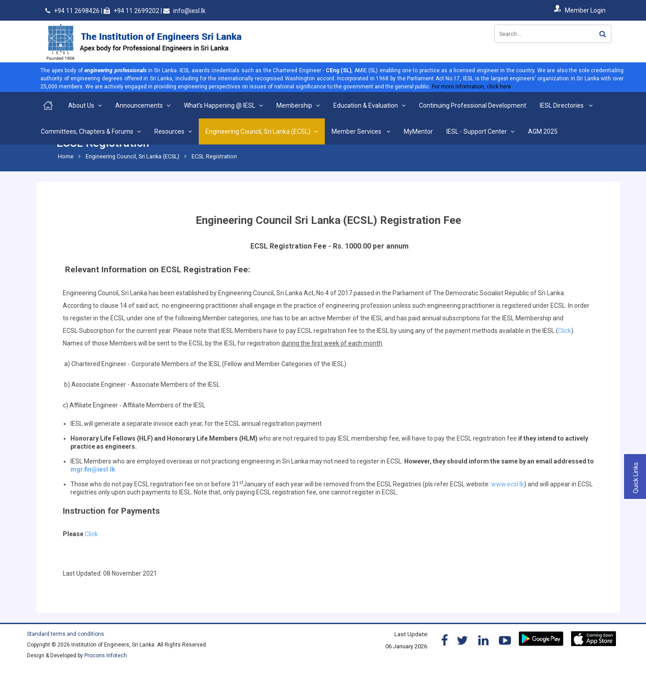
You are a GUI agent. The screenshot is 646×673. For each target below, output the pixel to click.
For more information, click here (471, 86)
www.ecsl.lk (507, 484)
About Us (81, 105)
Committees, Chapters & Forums (87, 131)
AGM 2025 (543, 131)
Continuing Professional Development (472, 105)
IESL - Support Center (476, 131)
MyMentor (418, 131)
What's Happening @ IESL (219, 105)
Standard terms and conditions (65, 634)
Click (564, 330)
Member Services (357, 131)
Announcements (139, 105)
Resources (169, 131)
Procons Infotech (105, 655)
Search (602, 34)
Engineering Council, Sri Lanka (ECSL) (257, 131)
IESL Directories (562, 105)
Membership (294, 105)
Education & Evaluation (365, 105)
